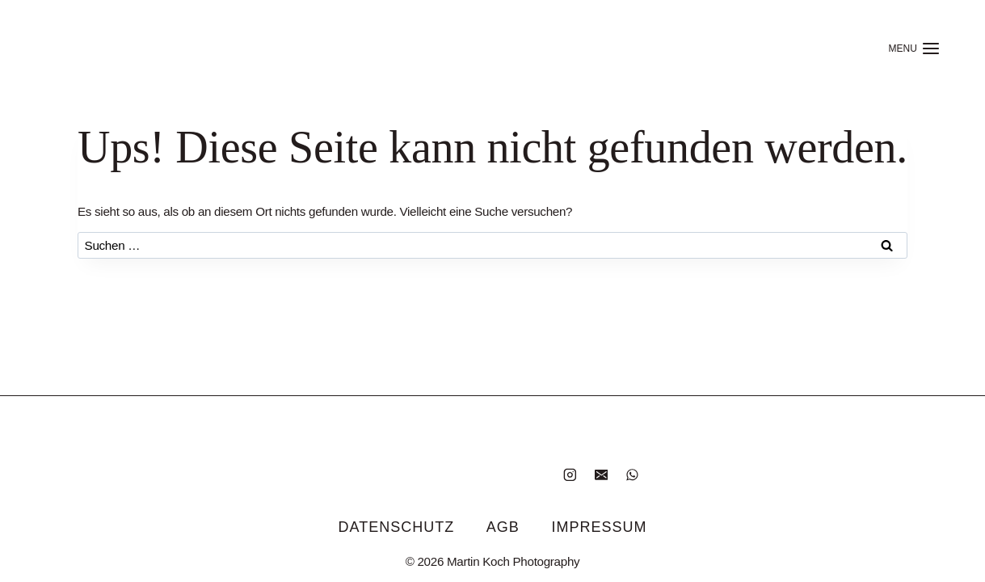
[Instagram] (570, 474)
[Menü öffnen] (914, 48)
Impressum (598, 527)
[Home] (119, 48)
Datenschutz (397, 527)
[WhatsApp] (632, 474)
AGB (503, 527)
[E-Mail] (600, 474)
